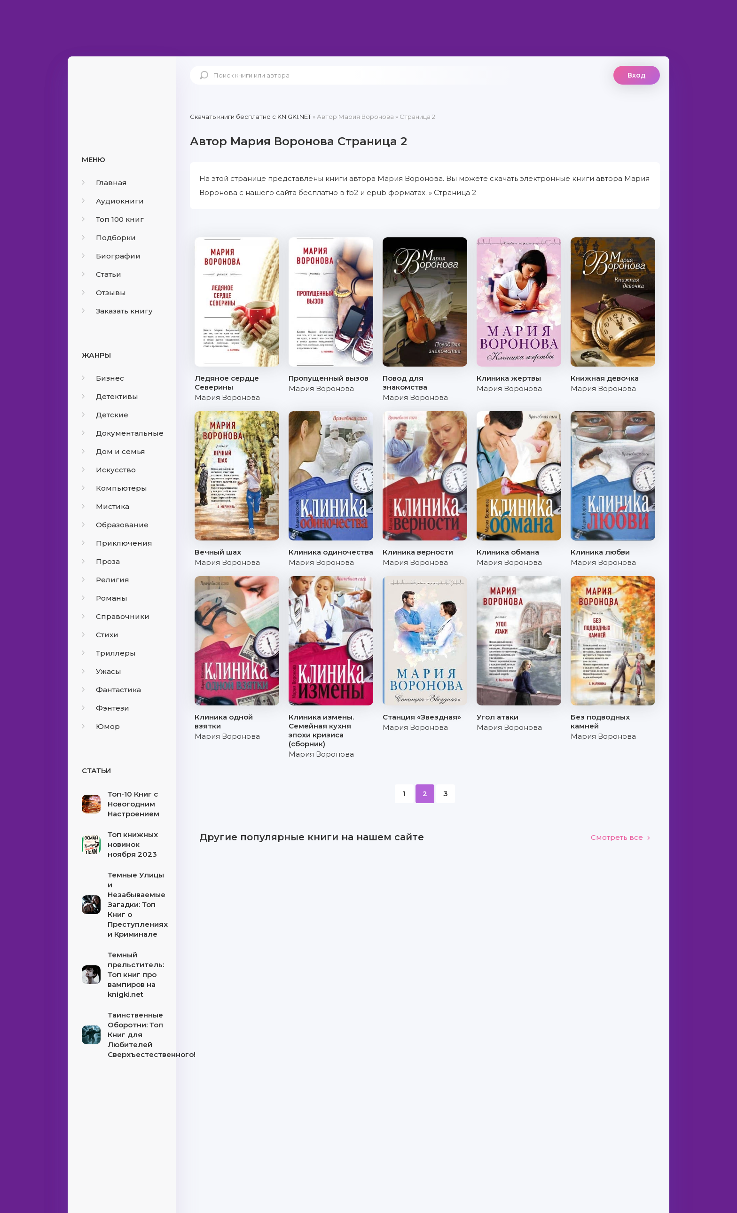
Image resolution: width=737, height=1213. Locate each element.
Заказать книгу (117, 310)
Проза (101, 561)
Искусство (109, 469)
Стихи (100, 634)
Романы (104, 598)
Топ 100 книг (113, 219)
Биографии (111, 255)
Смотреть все (621, 837)
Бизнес (103, 378)
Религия (105, 579)
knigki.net (122, 91)
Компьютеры (114, 488)
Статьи (101, 274)
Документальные (123, 433)
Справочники (115, 616)
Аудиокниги (113, 200)
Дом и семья (113, 451)
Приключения (117, 543)
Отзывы (104, 292)
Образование (115, 524)
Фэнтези (105, 708)
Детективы (110, 396)
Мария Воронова (227, 397)
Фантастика (111, 689)
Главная (104, 182)
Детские (105, 414)
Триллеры (109, 653)
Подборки (109, 237)
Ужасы (101, 671)
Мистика (105, 506)
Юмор (101, 726)
